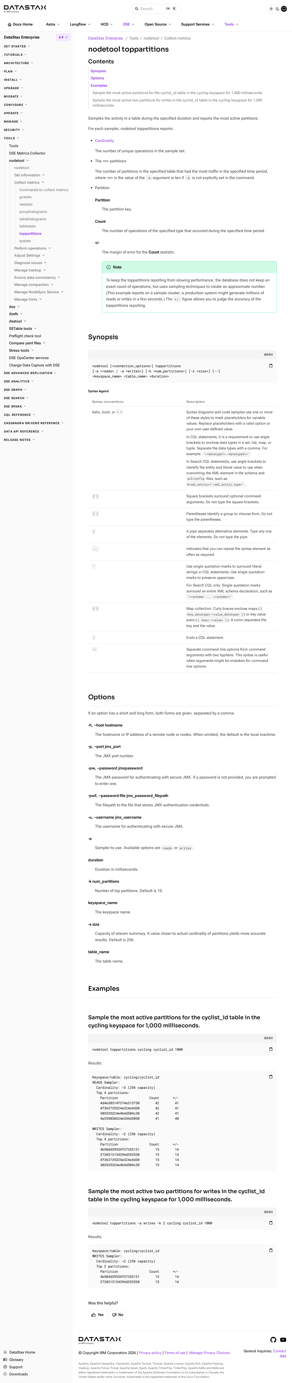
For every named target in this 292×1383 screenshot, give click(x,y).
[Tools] (36, 138)
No (117, 1315)
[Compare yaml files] (39, 343)
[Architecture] (36, 63)
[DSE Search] (36, 398)
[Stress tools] (39, 350)
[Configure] (36, 105)
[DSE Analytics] (36, 381)
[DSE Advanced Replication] (36, 373)
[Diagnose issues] (41, 263)
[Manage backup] (41, 270)
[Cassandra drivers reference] (36, 423)
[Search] (156, 9)
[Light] (271, 9)
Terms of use (175, 1353)
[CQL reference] (36, 415)
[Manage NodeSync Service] (41, 292)
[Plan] (36, 71)
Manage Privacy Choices (209, 1353)
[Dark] (277, 9)
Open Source (158, 24)
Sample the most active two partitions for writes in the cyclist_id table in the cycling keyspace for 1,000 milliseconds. (177, 103)
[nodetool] (39, 161)
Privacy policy (150, 1353)
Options (97, 78)
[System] (284, 9)
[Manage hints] (41, 299)
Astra (53, 24)
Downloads (15, 1374)
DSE (129, 24)
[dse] (39, 307)
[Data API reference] (36, 431)
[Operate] (36, 113)
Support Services (198, 24)
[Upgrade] (36, 88)
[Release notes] (36, 440)
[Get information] (41, 175)
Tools (231, 24)
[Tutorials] (36, 55)
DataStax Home (19, 1352)
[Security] (36, 130)
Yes (97, 1315)
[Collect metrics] (41, 182)
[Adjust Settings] (41, 255)
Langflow (80, 24)
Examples (99, 86)
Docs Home (20, 24)
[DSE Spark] (36, 406)
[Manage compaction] (41, 285)
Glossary (13, 1360)
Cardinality (104, 140)
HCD (107, 24)
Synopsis (98, 71)
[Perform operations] (41, 248)
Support (13, 1367)
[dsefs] (39, 314)
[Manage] (36, 121)
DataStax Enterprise (105, 38)
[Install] (36, 80)
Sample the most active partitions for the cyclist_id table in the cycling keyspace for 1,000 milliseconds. (178, 93)
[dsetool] (39, 321)
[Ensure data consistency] (41, 277)
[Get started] (36, 46)
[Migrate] (36, 96)
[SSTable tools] (39, 329)
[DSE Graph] (36, 390)
